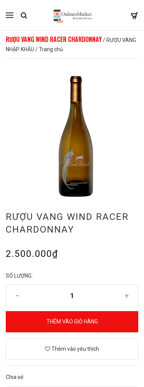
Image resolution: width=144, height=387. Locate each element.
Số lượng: (19, 276)
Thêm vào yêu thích (72, 349)
